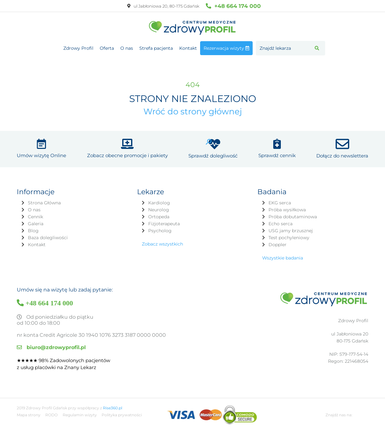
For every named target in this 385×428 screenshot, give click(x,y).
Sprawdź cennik (277, 155)
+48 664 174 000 (233, 6)
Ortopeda (158, 217)
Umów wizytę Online (41, 155)
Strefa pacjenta (156, 48)
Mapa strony (29, 414)
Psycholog (160, 230)
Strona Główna (44, 203)
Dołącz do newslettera (342, 156)
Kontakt (188, 48)
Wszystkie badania (282, 258)
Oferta (107, 48)
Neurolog (158, 210)
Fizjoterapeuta (164, 224)
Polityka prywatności (122, 414)
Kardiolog (159, 203)
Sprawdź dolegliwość (212, 156)
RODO (51, 414)
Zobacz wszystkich (162, 244)
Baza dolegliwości (48, 237)
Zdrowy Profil (78, 48)
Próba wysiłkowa (287, 210)
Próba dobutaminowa (292, 217)
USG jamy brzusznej (290, 230)
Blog (33, 230)
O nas (126, 48)
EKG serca (279, 203)
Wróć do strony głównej (192, 111)
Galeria (35, 224)
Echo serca (280, 224)
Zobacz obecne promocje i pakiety (127, 155)
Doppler (277, 244)
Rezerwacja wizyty (226, 48)
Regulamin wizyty (80, 414)
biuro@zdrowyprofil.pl (51, 347)
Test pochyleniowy (288, 237)
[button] (317, 48)
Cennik (35, 217)
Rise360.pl (112, 408)
